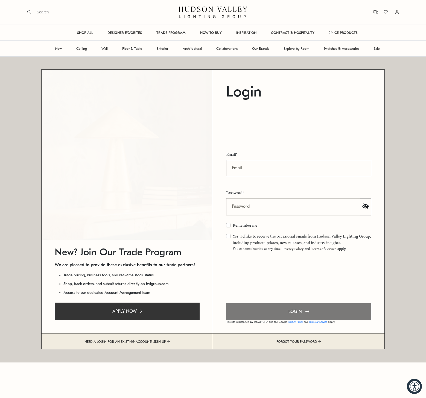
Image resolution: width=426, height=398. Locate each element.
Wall (104, 48)
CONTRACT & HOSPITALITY (292, 33)
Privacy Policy (293, 249)
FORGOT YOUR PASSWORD (298, 342)
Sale (377, 48)
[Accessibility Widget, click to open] (414, 386)
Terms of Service (323, 249)
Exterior (162, 48)
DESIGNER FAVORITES (124, 33)
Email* (231, 154)
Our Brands (260, 48)
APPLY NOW (127, 311)
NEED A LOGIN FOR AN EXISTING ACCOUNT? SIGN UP (127, 342)
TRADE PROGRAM (171, 33)
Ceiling (81, 48)
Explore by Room (296, 48)
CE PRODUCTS (343, 33)
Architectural (192, 48)
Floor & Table (132, 48)
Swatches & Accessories (341, 48)
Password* (235, 193)
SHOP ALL (85, 33)
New (58, 48)
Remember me (245, 225)
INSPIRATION (246, 33)
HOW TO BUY (211, 33)
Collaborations (227, 48)
